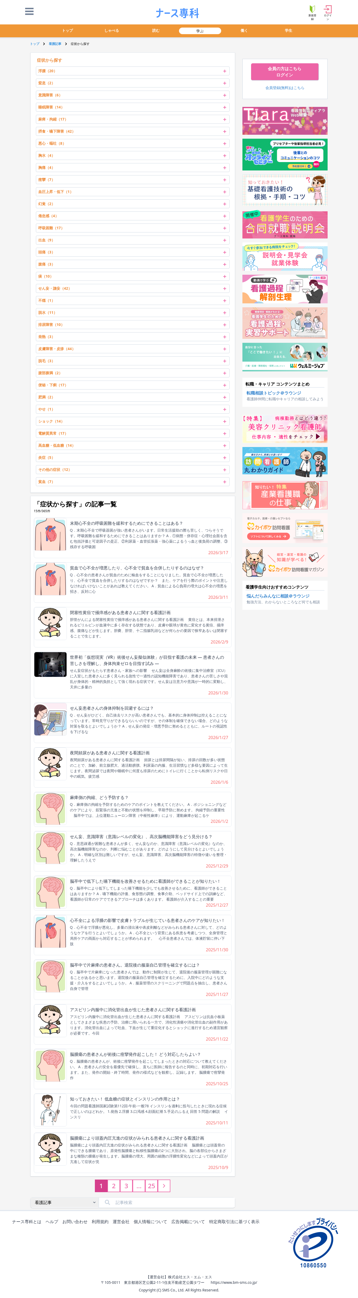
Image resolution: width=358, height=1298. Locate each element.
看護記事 (55, 43)
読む (156, 30)
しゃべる (111, 30)
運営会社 (122, 1222)
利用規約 (101, 1222)
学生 (288, 30)
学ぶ (200, 30)
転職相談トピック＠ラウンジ (274, 393)
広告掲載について (189, 1222)
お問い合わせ (76, 1222)
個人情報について (151, 1222)
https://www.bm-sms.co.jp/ (234, 1282)
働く (244, 30)
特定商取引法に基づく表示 (235, 1222)
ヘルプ (53, 1222)
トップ (67, 30)
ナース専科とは (28, 1222)
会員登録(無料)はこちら (285, 87)
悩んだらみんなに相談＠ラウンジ (278, 596)
